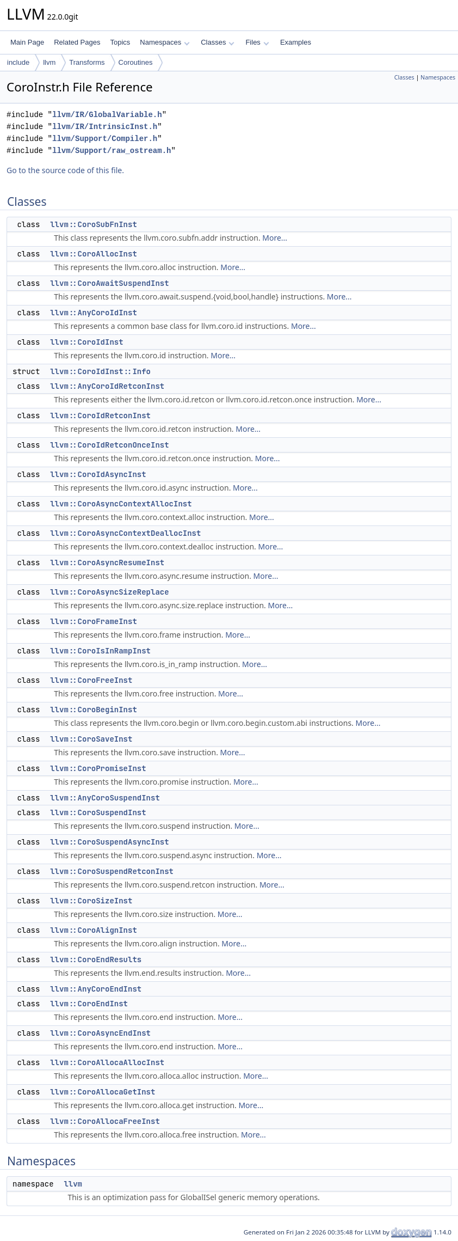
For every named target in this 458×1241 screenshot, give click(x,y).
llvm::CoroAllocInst (93, 254)
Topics (120, 42)
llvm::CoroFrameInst (93, 621)
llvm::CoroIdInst (86, 342)
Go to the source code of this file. (65, 170)
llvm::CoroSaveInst (91, 739)
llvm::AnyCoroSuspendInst (105, 798)
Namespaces (164, 42)
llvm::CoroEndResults (95, 959)
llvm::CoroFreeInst (91, 680)
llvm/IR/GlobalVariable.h (107, 114)
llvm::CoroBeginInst (93, 709)
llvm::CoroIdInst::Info (100, 371)
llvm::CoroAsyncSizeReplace (109, 592)
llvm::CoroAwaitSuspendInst (109, 283)
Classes (217, 42)
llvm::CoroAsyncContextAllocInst (120, 504)
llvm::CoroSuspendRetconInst (112, 871)
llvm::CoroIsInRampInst (100, 651)
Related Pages (77, 42)
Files (257, 42)
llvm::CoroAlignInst (93, 930)
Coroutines (136, 62)
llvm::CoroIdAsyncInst (98, 474)
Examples (295, 42)
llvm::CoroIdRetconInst (100, 415)
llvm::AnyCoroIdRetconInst (107, 386)
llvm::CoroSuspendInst (98, 812)
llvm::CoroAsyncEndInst (100, 1033)
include (18, 62)
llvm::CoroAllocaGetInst (102, 1092)
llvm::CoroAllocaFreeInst (105, 1121)
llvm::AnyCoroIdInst (93, 312)
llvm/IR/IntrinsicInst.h (104, 126)
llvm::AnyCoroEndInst (95, 989)
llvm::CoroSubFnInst (93, 224)
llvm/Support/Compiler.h (104, 138)
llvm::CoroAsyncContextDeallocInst (125, 533)
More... (274, 238)
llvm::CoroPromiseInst (98, 768)
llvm (49, 62)
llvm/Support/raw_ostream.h (111, 150)
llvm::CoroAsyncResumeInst (107, 562)
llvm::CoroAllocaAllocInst (107, 1062)
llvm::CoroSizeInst (91, 901)
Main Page (27, 42)
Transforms (86, 62)
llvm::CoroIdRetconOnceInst (109, 445)
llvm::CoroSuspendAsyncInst (109, 842)
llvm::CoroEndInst (89, 1003)
